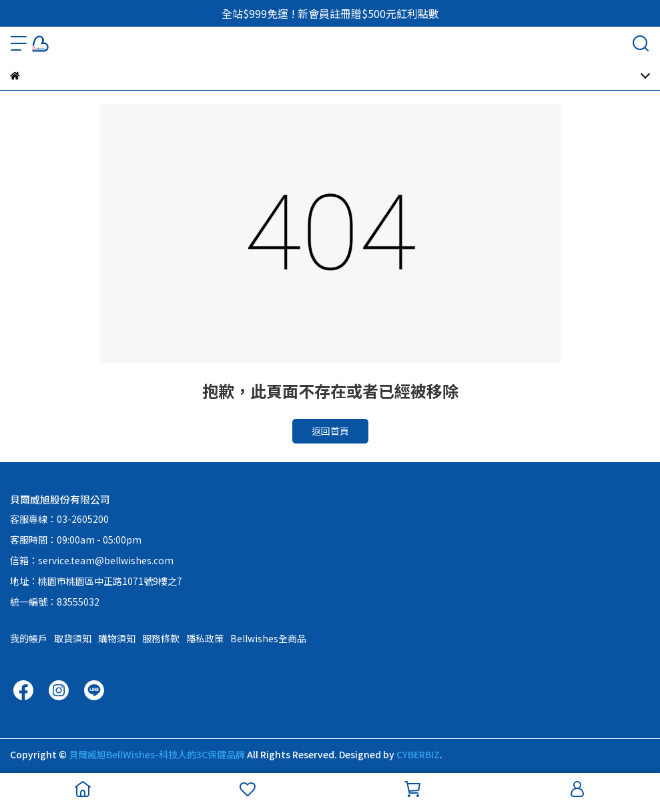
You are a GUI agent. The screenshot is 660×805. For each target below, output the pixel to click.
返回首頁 (330, 431)
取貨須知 (72, 638)
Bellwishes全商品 (268, 638)
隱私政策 (205, 638)
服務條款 (161, 638)
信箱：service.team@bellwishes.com (92, 560)
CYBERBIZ (418, 754)
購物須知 (116, 638)
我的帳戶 (28, 638)
